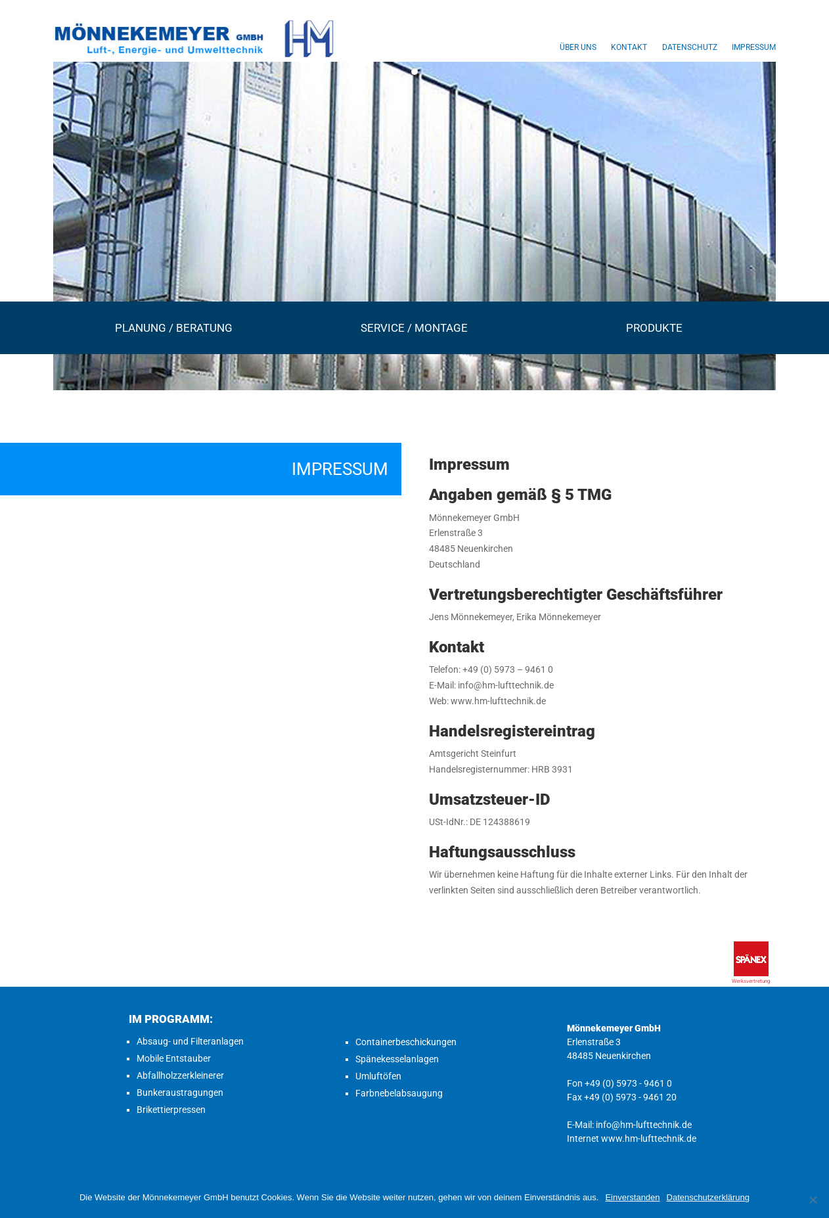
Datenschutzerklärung (708, 1197)
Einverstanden (632, 1197)
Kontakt (629, 47)
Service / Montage (414, 327)
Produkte (654, 327)
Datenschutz (689, 47)
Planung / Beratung (174, 327)
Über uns (578, 47)
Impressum (754, 47)
